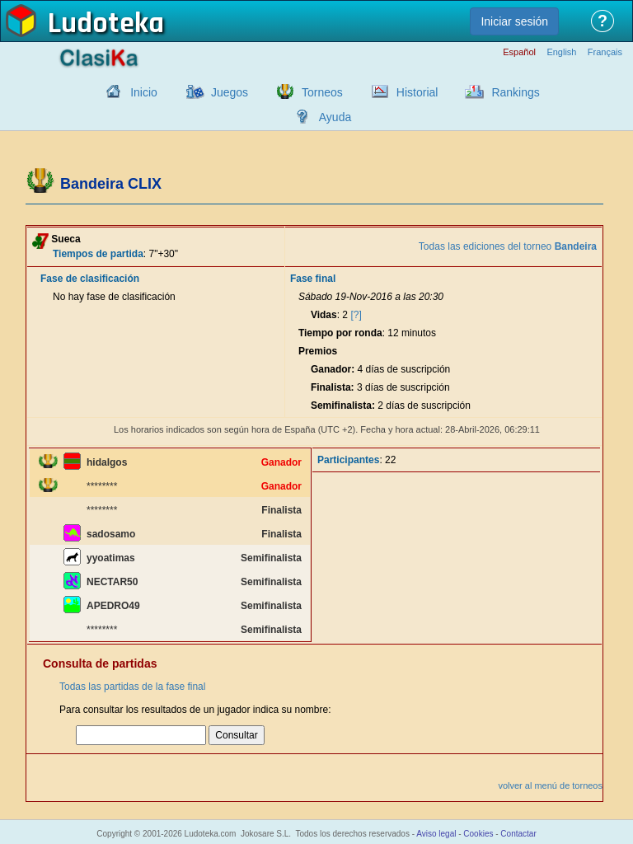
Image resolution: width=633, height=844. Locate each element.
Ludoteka (106, 24)
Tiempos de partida (98, 254)
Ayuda (335, 117)
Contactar (518, 833)
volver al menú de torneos (550, 785)
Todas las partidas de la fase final (132, 686)
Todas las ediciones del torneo (508, 246)
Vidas (324, 315)
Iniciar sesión (514, 21)
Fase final (312, 278)
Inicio (143, 92)
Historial (417, 92)
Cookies (478, 833)
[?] (355, 315)
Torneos (322, 92)
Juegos (229, 92)
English (561, 52)
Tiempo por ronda (340, 333)
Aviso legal (436, 833)
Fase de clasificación (89, 278)
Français (605, 52)
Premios (317, 351)
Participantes (348, 460)
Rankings (515, 92)
